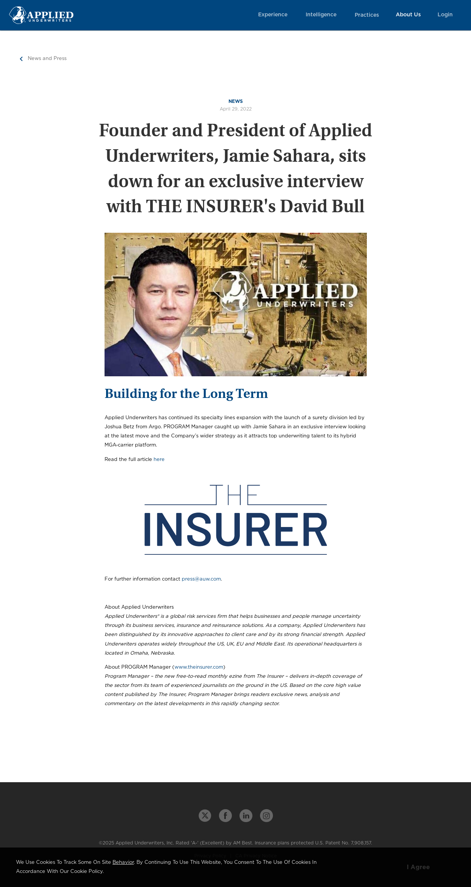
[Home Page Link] (41, 15)
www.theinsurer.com (198, 667)
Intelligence (321, 14)
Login (445, 14)
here (159, 459)
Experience (272, 14)
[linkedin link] (245, 815)
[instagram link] (266, 815)
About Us (408, 14)
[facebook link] (225, 815)
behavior (123, 862)
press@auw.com (201, 579)
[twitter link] (204, 815)
